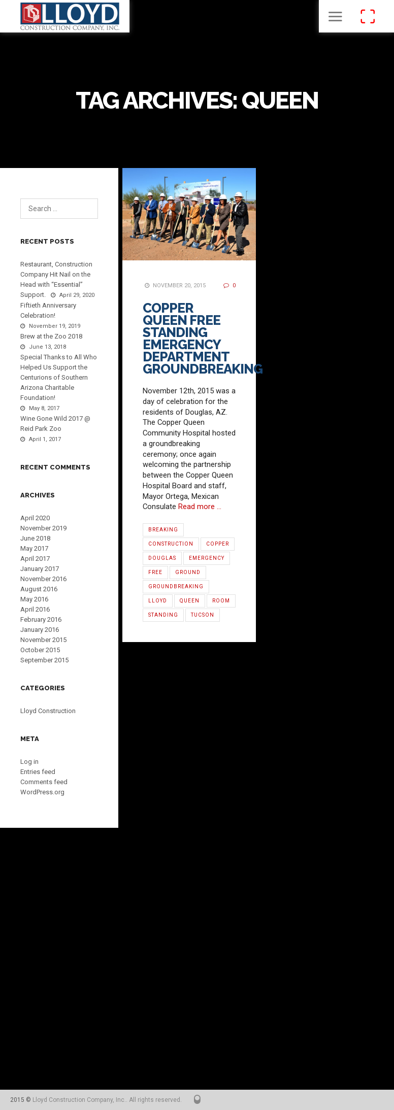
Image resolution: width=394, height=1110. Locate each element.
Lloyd (157, 600)
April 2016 (35, 609)
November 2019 (43, 528)
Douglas (162, 558)
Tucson (202, 615)
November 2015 (43, 640)
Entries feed (37, 772)
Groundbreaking (176, 586)
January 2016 (39, 629)
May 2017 (34, 548)
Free (155, 572)
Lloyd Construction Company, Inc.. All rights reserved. (107, 1099)
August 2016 (38, 589)
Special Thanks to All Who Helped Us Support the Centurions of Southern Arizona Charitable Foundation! (58, 377)
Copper (217, 544)
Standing (163, 615)
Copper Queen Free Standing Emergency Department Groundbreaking (202, 338)
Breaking (163, 529)
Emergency (206, 558)
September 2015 (44, 660)
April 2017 (35, 558)
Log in (29, 761)
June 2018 (35, 538)
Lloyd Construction (48, 711)
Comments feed (44, 782)
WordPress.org (42, 792)
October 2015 (40, 650)
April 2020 (35, 518)
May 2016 (34, 599)
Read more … (199, 506)
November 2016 (43, 579)
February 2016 (40, 619)
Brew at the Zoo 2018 (51, 336)
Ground (188, 572)
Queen (190, 600)
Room (221, 600)
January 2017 (39, 569)
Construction (170, 544)
